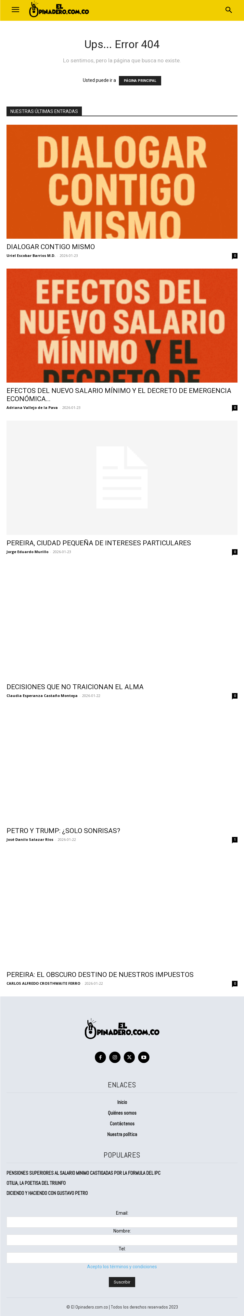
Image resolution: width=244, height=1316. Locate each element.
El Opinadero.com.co (89, 1307)
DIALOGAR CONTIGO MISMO (50, 247)
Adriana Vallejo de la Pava (32, 407)
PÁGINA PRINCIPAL (140, 81)
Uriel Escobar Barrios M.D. (30, 255)
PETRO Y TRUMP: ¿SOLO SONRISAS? (63, 831)
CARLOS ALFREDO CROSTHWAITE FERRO (43, 983)
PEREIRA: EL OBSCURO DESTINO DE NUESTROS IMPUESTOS (100, 975)
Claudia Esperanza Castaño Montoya (42, 695)
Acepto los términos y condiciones (122, 1266)
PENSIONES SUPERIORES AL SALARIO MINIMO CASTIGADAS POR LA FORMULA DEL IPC (84, 1173)
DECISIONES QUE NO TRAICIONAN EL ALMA (75, 687)
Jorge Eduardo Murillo (27, 551)
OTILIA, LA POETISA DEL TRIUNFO (37, 1183)
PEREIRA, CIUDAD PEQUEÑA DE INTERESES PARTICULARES (98, 543)
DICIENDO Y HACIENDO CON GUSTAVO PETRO (47, 1193)
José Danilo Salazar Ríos (29, 839)
